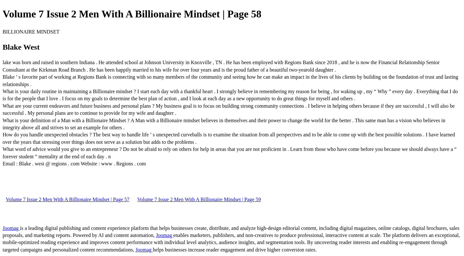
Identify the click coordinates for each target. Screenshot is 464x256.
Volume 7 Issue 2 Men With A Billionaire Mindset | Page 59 (199, 199)
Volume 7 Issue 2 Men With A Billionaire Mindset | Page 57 (68, 199)
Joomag (11, 228)
